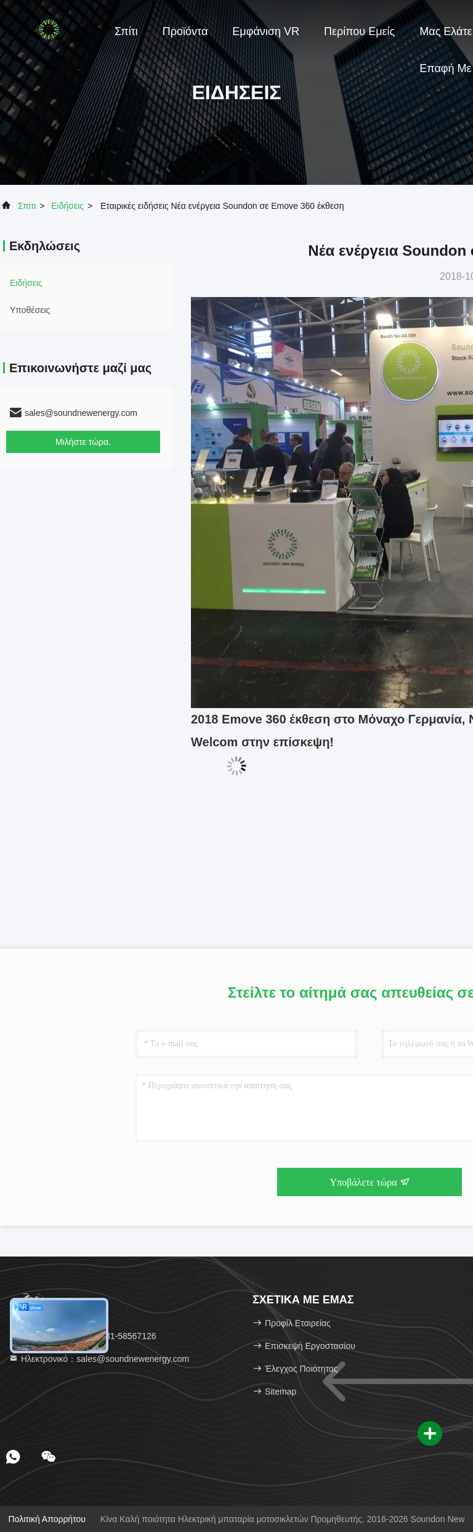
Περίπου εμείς (359, 31)
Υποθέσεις (30, 310)
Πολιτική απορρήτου (47, 1519)
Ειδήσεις (67, 206)
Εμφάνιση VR (265, 31)
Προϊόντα (185, 31)
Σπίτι (126, 31)
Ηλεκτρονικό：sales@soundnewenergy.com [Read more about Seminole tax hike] (99, 1359)
